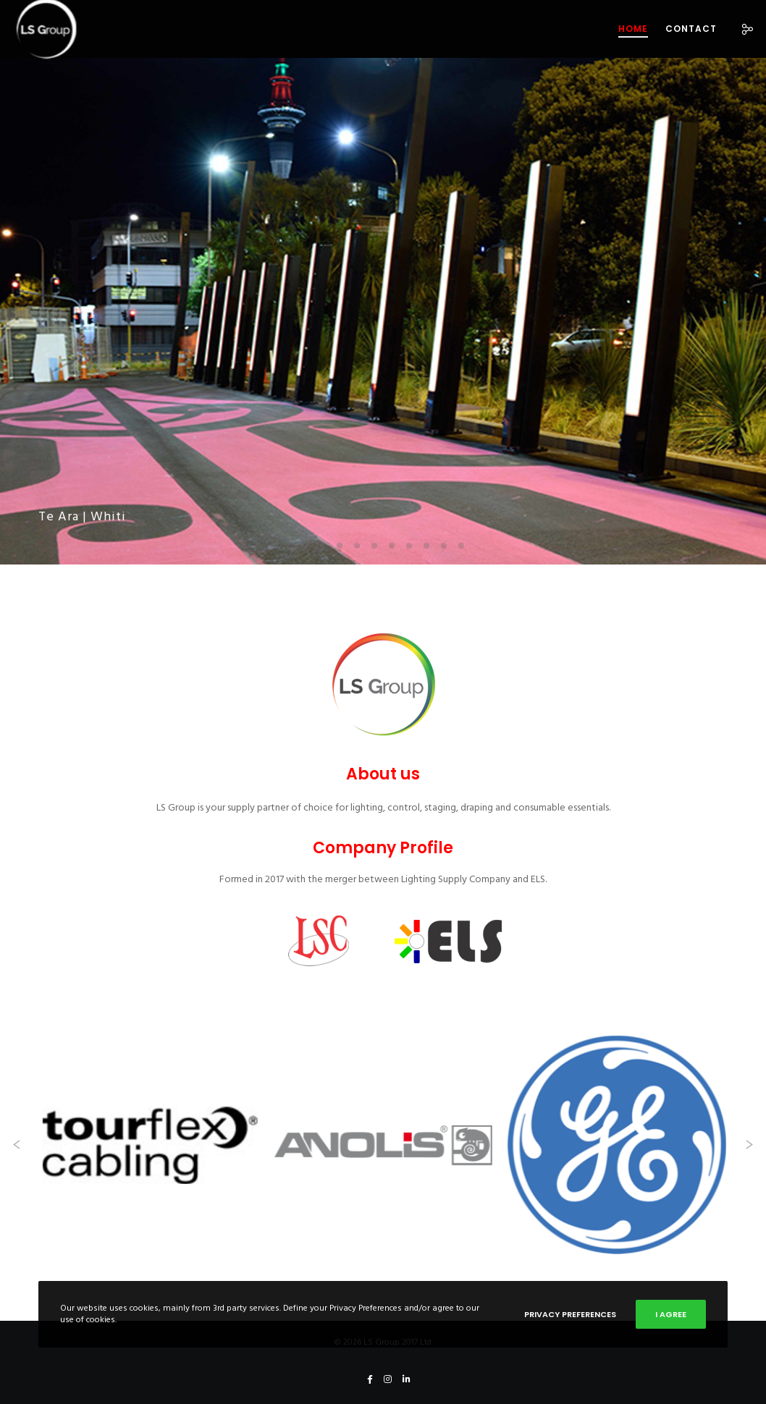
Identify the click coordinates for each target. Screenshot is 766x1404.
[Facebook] (370, 1379)
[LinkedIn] (407, 1379)
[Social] (742, 29)
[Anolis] (383, 1144)
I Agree (670, 1314)
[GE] (616, 1144)
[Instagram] (388, 1379)
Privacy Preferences (570, 1314)
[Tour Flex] (149, 1144)
